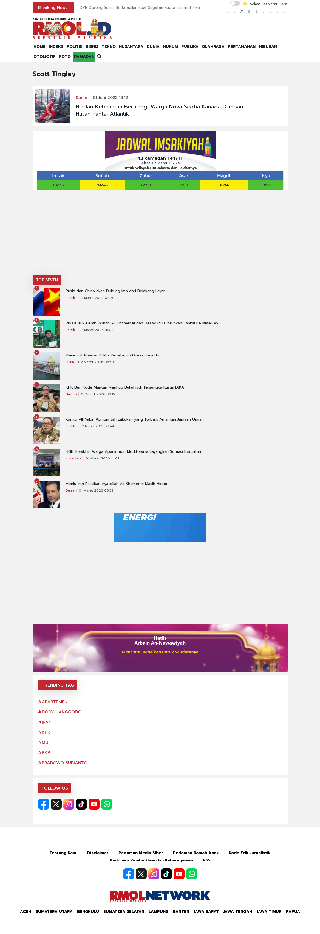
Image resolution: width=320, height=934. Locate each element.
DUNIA (153, 46)
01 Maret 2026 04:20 (97, 297)
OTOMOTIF (44, 57)
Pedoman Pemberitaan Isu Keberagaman (151, 860)
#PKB (44, 752)
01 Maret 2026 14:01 (102, 458)
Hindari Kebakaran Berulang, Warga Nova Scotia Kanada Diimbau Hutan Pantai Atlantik (159, 110)
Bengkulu (88, 912)
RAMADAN (84, 57)
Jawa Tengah (237, 912)
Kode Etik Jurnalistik (250, 853)
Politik (70, 297)
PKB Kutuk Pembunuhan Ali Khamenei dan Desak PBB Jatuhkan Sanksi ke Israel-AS (142, 323)
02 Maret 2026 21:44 (96, 426)
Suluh (70, 361)
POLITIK (75, 46)
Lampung (159, 912)
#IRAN (45, 722)
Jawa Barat (206, 912)
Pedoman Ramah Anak (196, 853)
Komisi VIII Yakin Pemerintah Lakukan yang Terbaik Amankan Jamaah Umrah (135, 419)
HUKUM (170, 46)
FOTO (65, 57)
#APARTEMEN (52, 702)
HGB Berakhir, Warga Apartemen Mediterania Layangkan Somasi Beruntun (133, 452)
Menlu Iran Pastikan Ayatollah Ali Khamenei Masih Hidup (116, 484)
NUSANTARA (131, 46)
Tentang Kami (63, 853)
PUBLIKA (190, 46)
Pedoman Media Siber (140, 853)
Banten (181, 912)
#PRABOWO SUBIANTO (62, 763)
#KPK (44, 732)
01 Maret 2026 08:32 (96, 490)
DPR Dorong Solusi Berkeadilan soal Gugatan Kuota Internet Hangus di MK (149, 7)
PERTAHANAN (242, 46)
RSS (207, 860)
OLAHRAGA (213, 46)
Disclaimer (98, 853)
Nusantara (73, 458)
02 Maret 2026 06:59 (96, 361)
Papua (293, 912)
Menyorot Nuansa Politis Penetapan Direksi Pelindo (112, 355)
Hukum (71, 394)
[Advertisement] (160, 234)
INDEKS (56, 46)
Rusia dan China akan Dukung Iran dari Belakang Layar (115, 291)
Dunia (81, 98)
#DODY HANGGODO (59, 712)
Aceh (25, 912)
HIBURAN (268, 46)
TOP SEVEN (47, 280)
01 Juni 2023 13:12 (110, 98)
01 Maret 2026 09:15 (98, 394)
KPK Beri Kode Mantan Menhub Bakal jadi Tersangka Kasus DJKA (125, 387)
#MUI (43, 742)
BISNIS (92, 46)
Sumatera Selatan (123, 912)
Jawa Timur (269, 912)
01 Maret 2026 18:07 (96, 329)
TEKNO (109, 46)
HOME (39, 46)
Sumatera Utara (54, 912)
